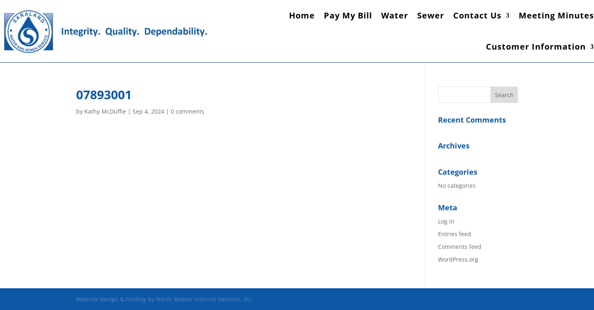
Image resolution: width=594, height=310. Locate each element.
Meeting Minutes (556, 15)
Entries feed (454, 234)
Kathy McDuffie (105, 111)
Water (394, 15)
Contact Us (477, 15)
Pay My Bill (348, 15)
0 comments (187, 111)
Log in (446, 221)
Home (302, 15)
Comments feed (459, 247)
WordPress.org (458, 259)
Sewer (430, 15)
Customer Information (536, 46)
